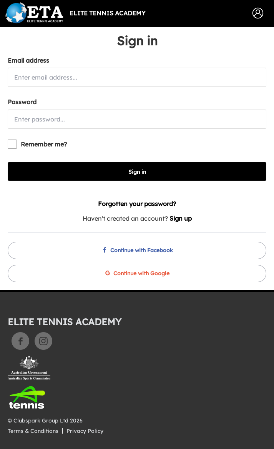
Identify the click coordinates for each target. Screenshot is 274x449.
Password (22, 102)
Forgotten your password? (137, 204)
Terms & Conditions (33, 430)
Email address (28, 60)
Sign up (180, 218)
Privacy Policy (84, 430)
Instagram (43, 341)
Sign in (137, 171)
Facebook (20, 341)
